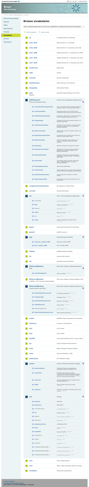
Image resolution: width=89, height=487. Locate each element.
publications (33, 358)
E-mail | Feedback (9, 481)
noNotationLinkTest (40, 424)
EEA (11, 1)
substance (37, 389)
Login (70, 1)
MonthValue (37, 145)
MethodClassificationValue (42, 135)
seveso (31, 363)
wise (31, 466)
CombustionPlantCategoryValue (43, 107)
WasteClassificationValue (41, 174)
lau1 (30, 328)
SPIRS (36, 384)
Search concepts (45, 32)
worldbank (33, 471)
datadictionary (34, 83)
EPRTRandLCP (34, 100)
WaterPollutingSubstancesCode (43, 312)
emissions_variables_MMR (42, 242)
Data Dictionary (18, 14)
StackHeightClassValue (41, 166)
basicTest (37, 401)
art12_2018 (33, 48)
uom (30, 461)
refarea (36, 212)
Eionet (11, 14)
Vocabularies (8, 35)
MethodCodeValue (39, 140)
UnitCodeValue (38, 170)
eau (35, 412)
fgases (31, 227)
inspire (31, 318)
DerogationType (39, 297)
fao (30, 196)
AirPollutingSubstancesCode (42, 293)
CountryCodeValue (39, 111)
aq (30, 37)
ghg (30, 237)
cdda (31, 73)
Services (6, 38)
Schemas (6, 32)
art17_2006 (33, 53)
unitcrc (36, 220)
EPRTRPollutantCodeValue (42, 116)
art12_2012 (33, 43)
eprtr (31, 93)
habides (32, 251)
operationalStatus (39, 368)
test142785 (37, 431)
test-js (36, 427)
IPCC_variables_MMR (40, 245)
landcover (32, 323)
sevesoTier (37, 380)
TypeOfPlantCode (39, 304)
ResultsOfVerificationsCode (42, 300)
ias (30, 256)
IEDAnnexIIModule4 (36, 286)
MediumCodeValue (39, 131)
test (30, 397)
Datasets (6, 22)
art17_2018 (33, 63)
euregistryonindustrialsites (39, 186)
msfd (31, 348)
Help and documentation (11, 18)
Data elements (8, 28)
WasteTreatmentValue (40, 179)
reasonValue (38, 373)
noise (31, 353)
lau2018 (32, 338)
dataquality (33, 88)
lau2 (30, 333)
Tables (6, 25)
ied (30, 261)
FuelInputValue (38, 120)
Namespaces (8, 42)
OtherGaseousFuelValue (41, 149)
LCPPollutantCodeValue (41, 125)
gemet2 (32, 232)
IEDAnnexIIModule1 (36, 266)
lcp (30, 343)
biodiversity (33, 68)
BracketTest (37, 405)
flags (35, 204)
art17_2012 (33, 58)
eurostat (32, 191)
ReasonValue (38, 160)
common (32, 78)
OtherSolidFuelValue (40, 155)
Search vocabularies (31, 32)
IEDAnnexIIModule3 (36, 279)
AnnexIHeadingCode (40, 273)
